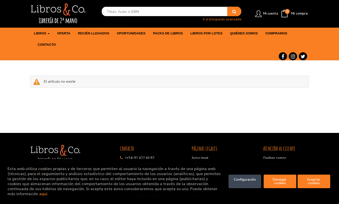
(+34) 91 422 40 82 (139, 158)
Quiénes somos (274, 158)
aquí (43, 193)
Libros (42, 33)
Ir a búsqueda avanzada (222, 19)
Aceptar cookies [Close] (314, 181)
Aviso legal (200, 158)
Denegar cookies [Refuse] (280, 181)
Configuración (245, 179)
